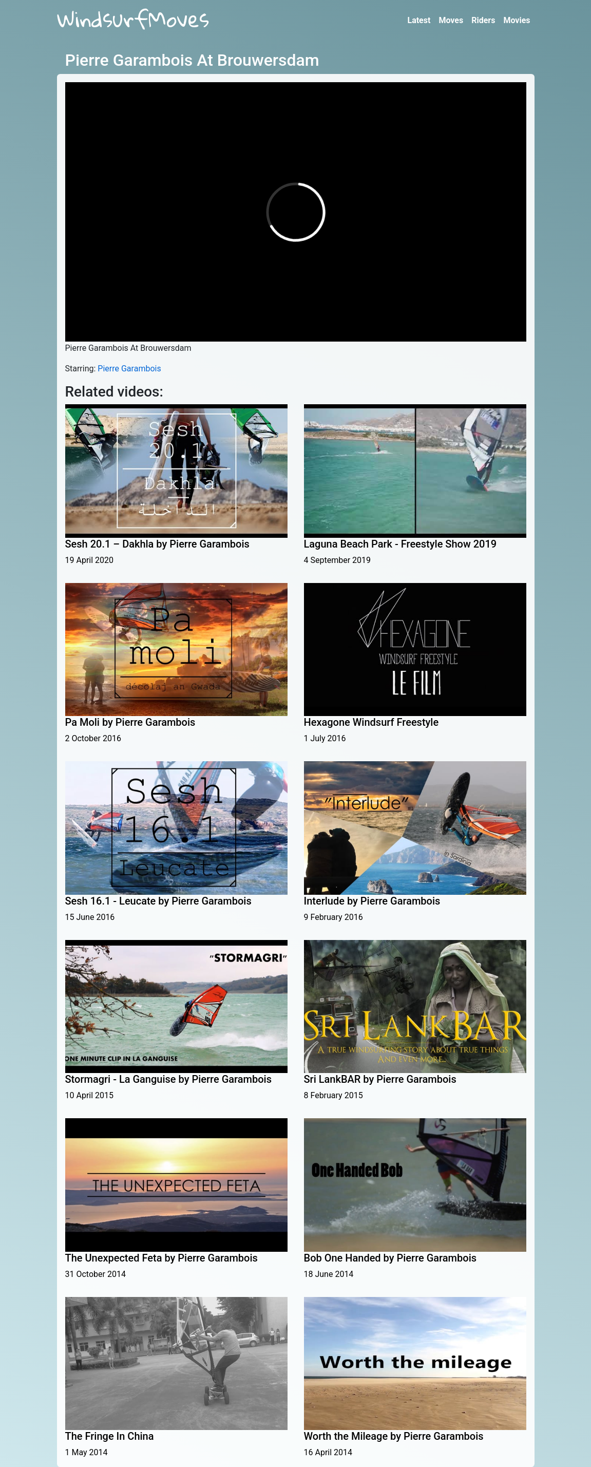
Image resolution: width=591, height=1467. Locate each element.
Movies (516, 20)
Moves (451, 20)
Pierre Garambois (129, 368)
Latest (418, 20)
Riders (483, 20)
